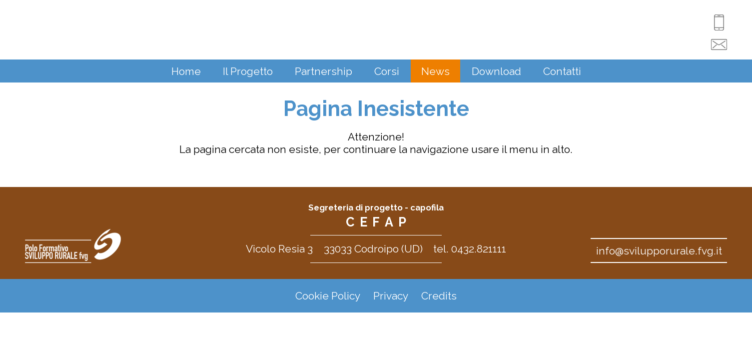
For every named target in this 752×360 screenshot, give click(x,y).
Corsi (386, 71)
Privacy (390, 296)
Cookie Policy (327, 296)
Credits (439, 296)
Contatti (562, 71)
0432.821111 (478, 248)
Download (496, 71)
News (435, 71)
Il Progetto (248, 71)
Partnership (323, 71)
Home (186, 71)
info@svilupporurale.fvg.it (659, 250)
